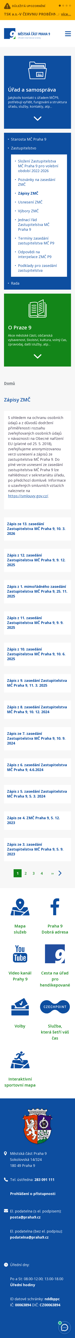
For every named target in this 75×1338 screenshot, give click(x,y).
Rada (15, 283)
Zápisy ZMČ (28, 193)
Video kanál (20, 973)
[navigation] (37, 92)
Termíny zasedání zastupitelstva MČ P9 (36, 240)
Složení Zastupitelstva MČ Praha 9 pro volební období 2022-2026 (38, 166)
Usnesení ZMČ (30, 202)
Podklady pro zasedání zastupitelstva (37, 268)
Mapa (20, 926)
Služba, (55, 1026)
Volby (20, 1026)
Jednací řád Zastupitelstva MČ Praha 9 (33, 224)
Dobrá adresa (55, 932)
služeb (20, 932)
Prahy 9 (20, 979)
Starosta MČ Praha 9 (28, 139)
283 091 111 (44, 1179)
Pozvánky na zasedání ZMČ (36, 182)
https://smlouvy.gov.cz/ (28, 495)
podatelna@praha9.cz (29, 1237)
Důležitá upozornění (28, 6)
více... (66, 14)
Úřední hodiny (22, 1284)
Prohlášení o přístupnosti (32, 1193)
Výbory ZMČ (28, 210)
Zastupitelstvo (23, 148)
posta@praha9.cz (25, 1217)
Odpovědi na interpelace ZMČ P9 (34, 254)
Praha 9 (55, 926)
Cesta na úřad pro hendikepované (55, 979)
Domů (9, 383)
